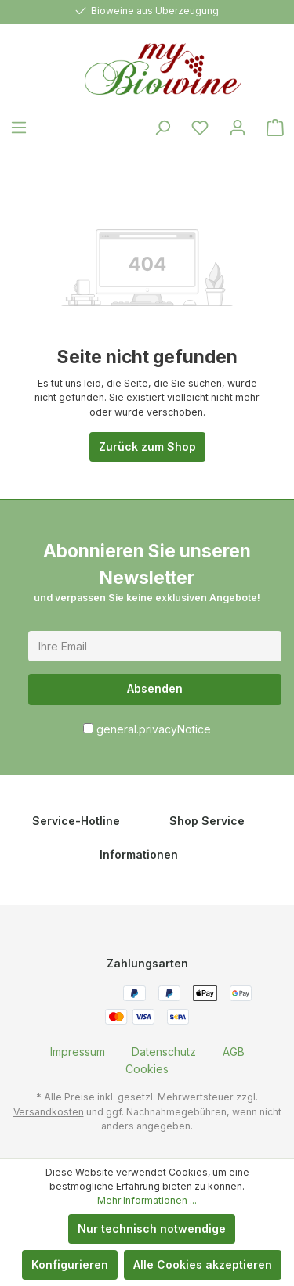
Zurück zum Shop (147, 446)
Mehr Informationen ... (147, 1200)
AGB (234, 1051)
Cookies (147, 1068)
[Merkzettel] (200, 127)
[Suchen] (162, 127)
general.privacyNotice (153, 729)
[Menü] (19, 127)
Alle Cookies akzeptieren (202, 1264)
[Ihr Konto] (237, 127)
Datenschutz (164, 1051)
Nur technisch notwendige (152, 1228)
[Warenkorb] (275, 127)
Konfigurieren (69, 1264)
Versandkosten (48, 1112)
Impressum (77, 1051)
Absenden (155, 688)
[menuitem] (77, 1051)
